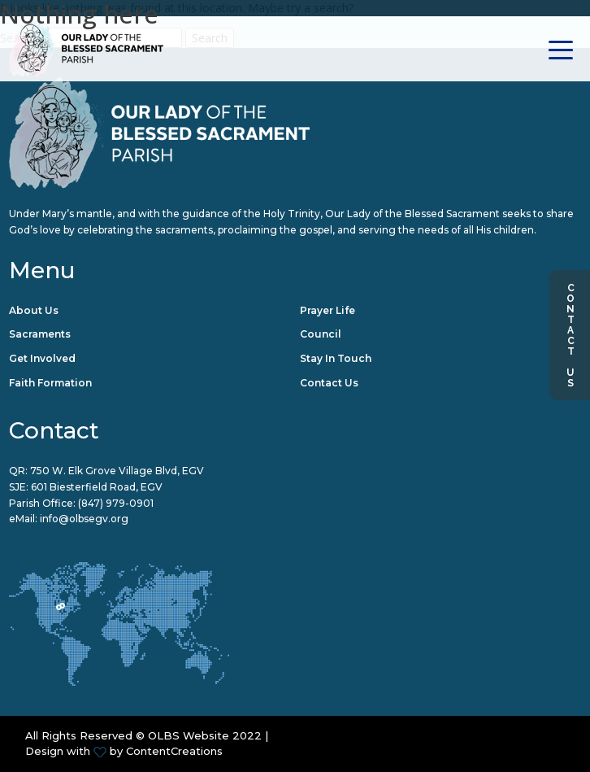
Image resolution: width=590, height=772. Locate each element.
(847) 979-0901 (116, 503)
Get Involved (42, 358)
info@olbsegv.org (84, 518)
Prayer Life (327, 310)
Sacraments (40, 334)
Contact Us (570, 335)
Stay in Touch (335, 358)
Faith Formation (50, 383)
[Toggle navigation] (561, 48)
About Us (34, 310)
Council (320, 334)
